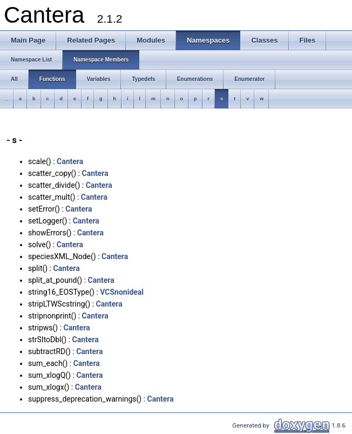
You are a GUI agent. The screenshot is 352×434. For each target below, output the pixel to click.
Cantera (70, 161)
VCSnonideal (122, 292)
